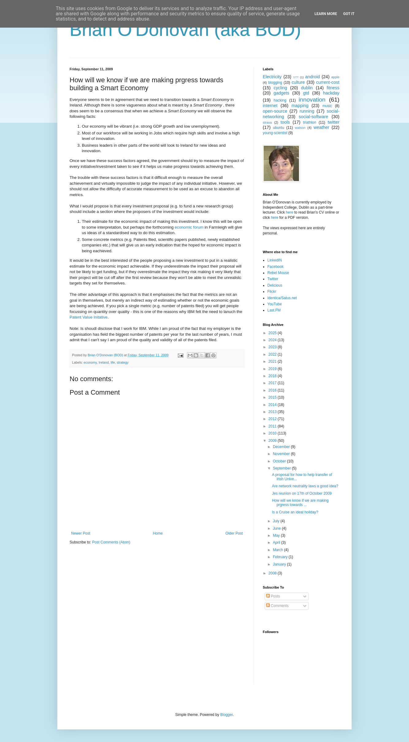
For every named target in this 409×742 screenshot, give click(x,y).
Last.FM (274, 310)
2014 (273, 405)
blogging (275, 82)
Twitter (272, 279)
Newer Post (80, 533)
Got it (348, 14)
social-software (313, 116)
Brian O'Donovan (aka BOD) (185, 29)
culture (298, 82)
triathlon (309, 122)
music (327, 106)
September (282, 468)
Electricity (272, 76)
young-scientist (275, 133)
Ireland (104, 362)
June (277, 528)
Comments (277, 606)
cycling (280, 87)
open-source (275, 111)
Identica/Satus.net (282, 298)
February (281, 557)
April (277, 542)
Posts (273, 596)
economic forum (189, 227)
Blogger (226, 715)
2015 (273, 397)
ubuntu (278, 128)
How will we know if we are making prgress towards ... (300, 502)
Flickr (271, 291)
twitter (333, 122)
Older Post (234, 533)
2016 (273, 390)
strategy (122, 362)
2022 (273, 354)
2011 (273, 426)
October (280, 461)
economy (90, 362)
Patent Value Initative (89, 317)
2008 (273, 573)
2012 (273, 419)
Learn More (326, 14)
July (277, 521)
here (289, 212)
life (113, 362)
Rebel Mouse (278, 273)
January (280, 564)
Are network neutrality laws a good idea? (305, 486)
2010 (273, 433)
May (277, 535)
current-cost (327, 82)
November (282, 454)
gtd (306, 93)
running (307, 111)
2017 (273, 383)
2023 (273, 347)
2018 (273, 376)
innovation (312, 99)
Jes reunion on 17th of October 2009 (302, 493)
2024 (273, 340)
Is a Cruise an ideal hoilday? (295, 512)
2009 (273, 441)
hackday (331, 93)
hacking (280, 100)
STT (296, 77)
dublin (307, 87)
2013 (273, 412)
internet (270, 105)
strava (267, 122)
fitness (333, 87)
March (278, 550)
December (282, 447)
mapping (300, 105)
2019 (273, 369)
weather (321, 127)
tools (285, 122)
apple (335, 77)
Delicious (274, 285)
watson (300, 127)
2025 (273, 333)
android (312, 76)
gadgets (281, 93)
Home (158, 533)
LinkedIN (274, 260)
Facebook (275, 267)
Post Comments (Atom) (111, 542)
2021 (273, 361)
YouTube (274, 304)
